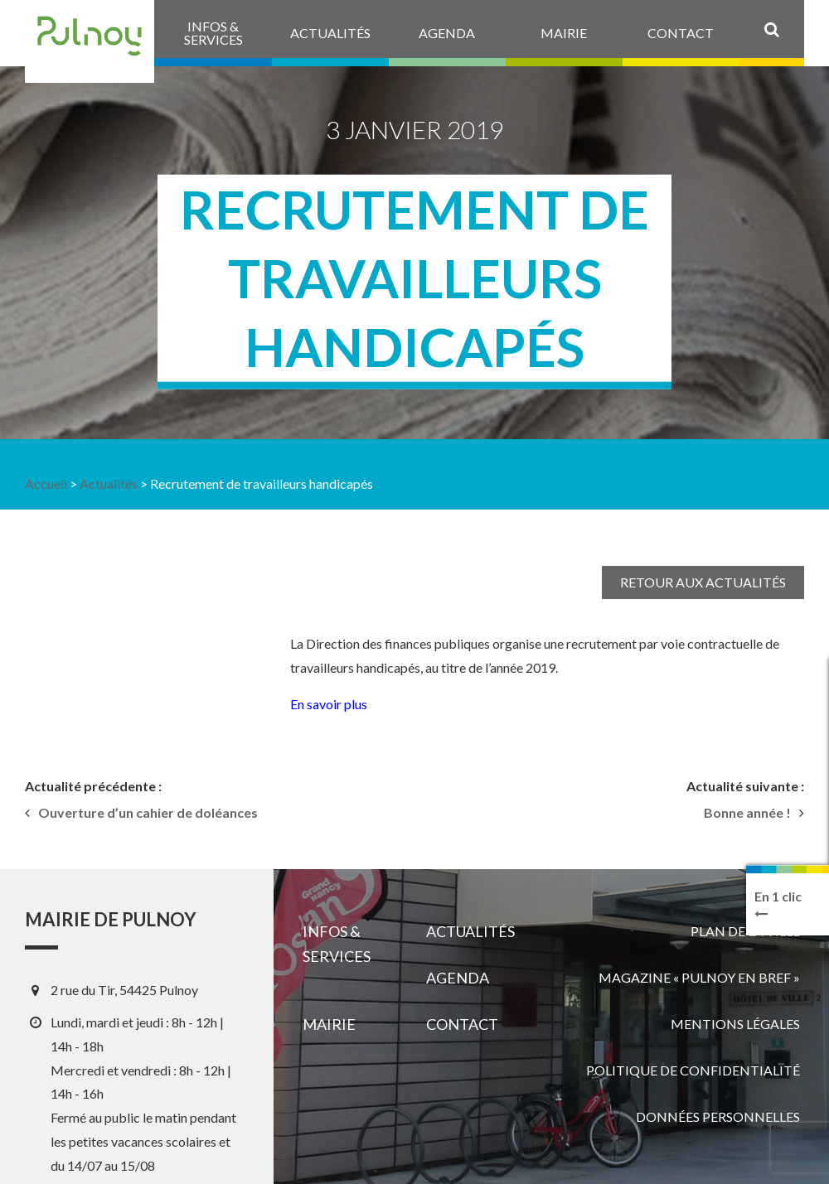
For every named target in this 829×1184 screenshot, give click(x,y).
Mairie (329, 1024)
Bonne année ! (747, 812)
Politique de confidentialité (693, 1070)
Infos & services (337, 943)
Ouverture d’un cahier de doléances (148, 812)
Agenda (457, 978)
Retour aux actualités (703, 582)
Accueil (46, 483)
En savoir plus (328, 704)
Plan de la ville (745, 931)
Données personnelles (718, 1116)
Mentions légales (735, 1024)
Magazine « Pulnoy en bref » (699, 977)
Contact (462, 1024)
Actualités (109, 483)
